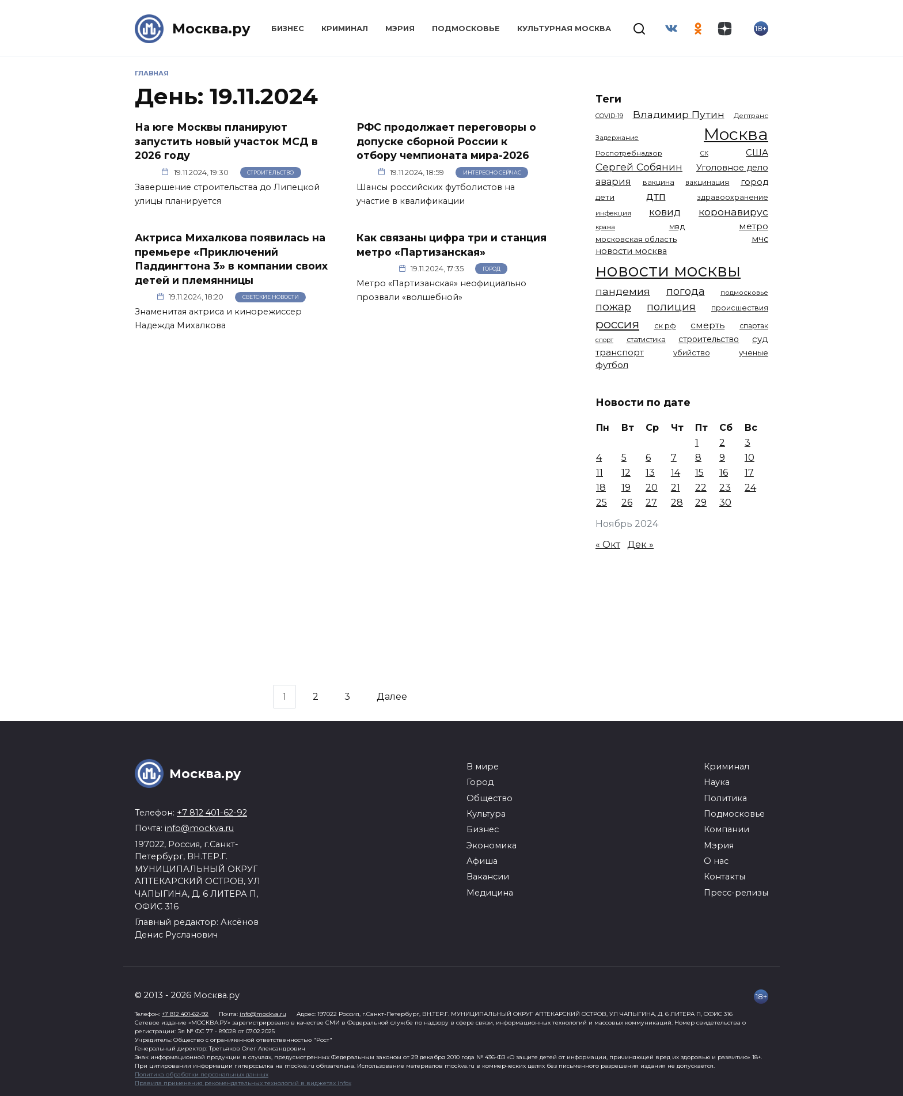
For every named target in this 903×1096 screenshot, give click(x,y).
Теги (608, 99)
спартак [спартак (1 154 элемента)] (753, 325)
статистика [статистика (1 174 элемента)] (646, 339)
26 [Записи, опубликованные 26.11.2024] (626, 502)
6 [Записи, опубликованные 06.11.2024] (648, 457)
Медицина (489, 893)
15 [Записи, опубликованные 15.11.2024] (699, 472)
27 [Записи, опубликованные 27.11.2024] (651, 502)
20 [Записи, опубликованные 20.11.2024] (652, 487)
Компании (726, 829)
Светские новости (270, 297)
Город (491, 269)
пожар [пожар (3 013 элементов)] (613, 306)
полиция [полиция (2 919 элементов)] (671, 306)
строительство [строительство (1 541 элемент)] (708, 339)
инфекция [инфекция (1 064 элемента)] (613, 213)
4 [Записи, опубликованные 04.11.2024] (599, 457)
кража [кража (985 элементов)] (605, 227)
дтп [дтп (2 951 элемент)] (656, 196)
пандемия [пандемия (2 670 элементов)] (622, 291)
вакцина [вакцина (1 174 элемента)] (658, 182)
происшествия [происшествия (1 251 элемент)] (739, 308)
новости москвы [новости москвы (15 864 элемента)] (668, 270)
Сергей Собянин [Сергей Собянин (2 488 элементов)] (638, 167)
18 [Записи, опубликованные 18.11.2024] (601, 487)
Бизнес (287, 28)
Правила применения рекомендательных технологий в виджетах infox (243, 1083)
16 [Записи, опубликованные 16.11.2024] (723, 472)
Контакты (724, 876)
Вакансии (487, 876)
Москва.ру (211, 28)
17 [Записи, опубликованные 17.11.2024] (749, 472)
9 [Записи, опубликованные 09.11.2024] (722, 457)
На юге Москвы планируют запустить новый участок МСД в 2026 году (226, 141)
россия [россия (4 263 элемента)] (617, 324)
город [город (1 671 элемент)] (754, 182)
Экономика (491, 845)
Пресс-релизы (736, 893)
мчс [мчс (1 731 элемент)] (760, 239)
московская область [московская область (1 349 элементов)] (636, 239)
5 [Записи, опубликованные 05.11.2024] (624, 457)
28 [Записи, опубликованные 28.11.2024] (677, 502)
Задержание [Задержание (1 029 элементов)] (617, 138)
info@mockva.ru (199, 828)
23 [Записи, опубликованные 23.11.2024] (725, 487)
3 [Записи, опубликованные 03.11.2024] (747, 442)
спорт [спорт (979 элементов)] (604, 340)
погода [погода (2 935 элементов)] (685, 291)
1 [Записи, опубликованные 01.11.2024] (697, 442)
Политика (725, 798)
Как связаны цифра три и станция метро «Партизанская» (451, 245)
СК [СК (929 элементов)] (704, 153)
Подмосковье (466, 28)
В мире (482, 766)
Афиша (482, 861)
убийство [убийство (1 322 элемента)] (691, 352)
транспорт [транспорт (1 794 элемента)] (619, 352)
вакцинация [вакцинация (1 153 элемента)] (707, 182)
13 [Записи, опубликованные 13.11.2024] (650, 472)
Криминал (344, 28)
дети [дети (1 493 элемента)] (604, 197)
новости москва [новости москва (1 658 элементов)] (631, 251)
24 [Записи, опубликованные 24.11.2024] (750, 487)
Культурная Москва (564, 28)
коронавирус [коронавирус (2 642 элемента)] (733, 212)
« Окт (607, 544)
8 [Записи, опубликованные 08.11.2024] (698, 457)
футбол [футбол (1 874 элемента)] (611, 364)
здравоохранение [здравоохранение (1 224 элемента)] (732, 197)
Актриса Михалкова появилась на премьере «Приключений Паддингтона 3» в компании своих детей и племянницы (231, 259)
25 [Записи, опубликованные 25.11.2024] (601, 502)
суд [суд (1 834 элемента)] (760, 338)
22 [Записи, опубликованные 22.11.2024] (701, 487)
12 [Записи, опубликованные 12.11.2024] (626, 472)
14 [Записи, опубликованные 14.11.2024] (675, 472)
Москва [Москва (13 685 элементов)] (736, 134)
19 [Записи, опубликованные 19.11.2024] (626, 487)
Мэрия (400, 28)
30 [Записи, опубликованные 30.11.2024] (725, 502)
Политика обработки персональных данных (201, 1074)
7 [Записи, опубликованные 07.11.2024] (674, 457)
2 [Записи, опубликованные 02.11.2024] (722, 442)
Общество (489, 798)
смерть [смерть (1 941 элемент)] (707, 325)
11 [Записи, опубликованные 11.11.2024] (599, 472)
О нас (716, 861)
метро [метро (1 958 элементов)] (753, 226)
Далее (392, 696)
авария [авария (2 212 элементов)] (613, 181)
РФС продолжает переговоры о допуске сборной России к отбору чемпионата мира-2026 (446, 141)
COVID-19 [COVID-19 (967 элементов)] (609, 116)
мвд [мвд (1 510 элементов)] (677, 226)
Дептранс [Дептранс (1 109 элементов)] (751, 116)
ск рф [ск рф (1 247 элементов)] (665, 325)
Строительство (270, 172)
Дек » (640, 544)
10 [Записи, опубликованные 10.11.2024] (749, 457)
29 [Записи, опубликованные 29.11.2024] (701, 502)
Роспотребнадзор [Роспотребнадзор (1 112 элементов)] (628, 153)
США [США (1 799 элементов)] (757, 152)
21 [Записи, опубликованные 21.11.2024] (675, 487)
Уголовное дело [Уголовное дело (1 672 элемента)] (732, 167)
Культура (486, 814)
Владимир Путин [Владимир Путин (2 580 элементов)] (678, 114)
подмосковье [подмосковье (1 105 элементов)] (744, 293)
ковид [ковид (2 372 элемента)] (665, 212)
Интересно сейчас (492, 172)
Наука (717, 782)
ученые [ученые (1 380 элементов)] (753, 352)
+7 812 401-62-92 (212, 812)
